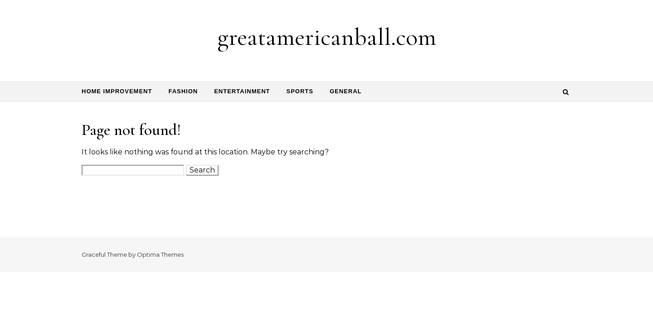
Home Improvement (117, 91)
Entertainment (242, 91)
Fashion (183, 91)
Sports (299, 91)
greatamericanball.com (326, 37)
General (346, 91)
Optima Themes (160, 254)
